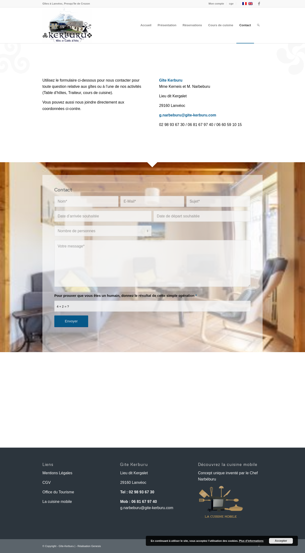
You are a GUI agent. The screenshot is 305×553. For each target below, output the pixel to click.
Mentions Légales (57, 473)
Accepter (281, 541)
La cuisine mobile (57, 502)
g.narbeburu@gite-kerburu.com (146, 508)
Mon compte (216, 3)
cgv (231, 3)
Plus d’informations (251, 540)
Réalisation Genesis (89, 546)
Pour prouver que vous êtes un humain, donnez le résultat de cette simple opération (125, 311)
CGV (46, 482)
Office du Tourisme (58, 492)
